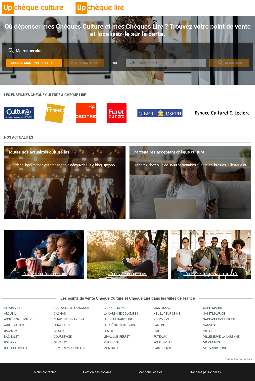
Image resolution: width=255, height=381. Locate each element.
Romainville (163, 342)
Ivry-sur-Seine (115, 308)
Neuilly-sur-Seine (166, 313)
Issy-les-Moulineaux (69, 348)
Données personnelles (205, 372)
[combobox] (166, 63)
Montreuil (112, 348)
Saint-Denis (162, 348)
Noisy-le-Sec (163, 319)
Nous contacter (45, 372)
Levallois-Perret (117, 336)
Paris (157, 331)
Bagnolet (11, 336)
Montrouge (162, 308)
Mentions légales (150, 372)
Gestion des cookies (97, 372)
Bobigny (10, 342)
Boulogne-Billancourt (71, 308)
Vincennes (211, 342)
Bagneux (11, 331)
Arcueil (10, 313)
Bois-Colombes (15, 348)
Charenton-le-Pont (69, 319)
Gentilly (60, 342)
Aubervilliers (15, 325)
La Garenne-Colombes (121, 313)
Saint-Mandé (213, 308)
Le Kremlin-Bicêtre (118, 319)
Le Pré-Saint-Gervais (119, 325)
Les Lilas (110, 331)
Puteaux (160, 336)
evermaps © (245, 359)
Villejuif (210, 331)
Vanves (209, 325)
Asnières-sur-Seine (18, 319)
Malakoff (111, 342)
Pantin (158, 325)
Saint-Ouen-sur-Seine (219, 319)
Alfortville (13, 308)
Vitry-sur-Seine (215, 348)
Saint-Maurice (214, 313)
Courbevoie (63, 336)
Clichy (59, 331)
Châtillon (62, 325)
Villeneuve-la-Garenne (221, 336)
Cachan (60, 313)
